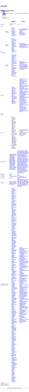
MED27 (13, 162)
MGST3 (27, 161)
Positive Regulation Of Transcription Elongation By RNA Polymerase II (14, 63)
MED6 (13, 164)
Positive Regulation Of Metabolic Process (14, 344)
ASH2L (26, 150)
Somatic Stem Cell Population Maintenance (14, 298)
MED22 (10, 161)
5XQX (24, 183)
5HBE (27, 181)
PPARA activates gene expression (14, 88)
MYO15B (19, 162)
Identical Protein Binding (23, 47)
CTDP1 (10, 156)
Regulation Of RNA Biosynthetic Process (14, 280)
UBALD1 (11, 169)
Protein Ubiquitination (14, 59)
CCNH (18, 152)
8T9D (15, 183)
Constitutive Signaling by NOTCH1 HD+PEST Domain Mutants (23, 92)
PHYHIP (13, 166)
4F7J (20, 180)
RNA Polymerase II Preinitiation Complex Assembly (14, 68)
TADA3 (21, 167)
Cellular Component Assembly (14, 380)
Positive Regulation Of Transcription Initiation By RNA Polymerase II (14, 73)
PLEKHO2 (19, 164)
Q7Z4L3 (18, 178)
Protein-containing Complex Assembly (13, 284)
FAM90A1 (23, 155)
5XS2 (27, 183)
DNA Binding (21, 259)
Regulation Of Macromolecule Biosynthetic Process (14, 365)
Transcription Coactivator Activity (14, 330)
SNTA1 (10, 168)
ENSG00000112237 (20, 176)
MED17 (13, 159)
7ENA (13, 181)
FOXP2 (26, 155)
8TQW (10, 184)
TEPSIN (18, 168)
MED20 (13, 160)
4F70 (18, 180)
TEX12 (21, 168)
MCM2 (18, 161)
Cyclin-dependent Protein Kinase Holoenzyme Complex (23, 29)
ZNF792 (21, 172)
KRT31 (24, 159)
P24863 (25, 177)
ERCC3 (18, 154)
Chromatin (21, 272)
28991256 (14, 141)
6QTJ (21, 184)
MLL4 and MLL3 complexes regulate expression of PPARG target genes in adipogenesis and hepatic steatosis (23, 103)
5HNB (23, 182)
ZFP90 (26, 170)
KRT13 (23, 158)
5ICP (18, 183)
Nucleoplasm (14, 31)
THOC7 (13, 168)
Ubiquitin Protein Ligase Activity (14, 51)
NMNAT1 (19, 163)
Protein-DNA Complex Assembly (14, 244)
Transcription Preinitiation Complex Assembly (14, 225)
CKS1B (21, 153)
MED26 (10, 162)
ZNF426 (21, 171)
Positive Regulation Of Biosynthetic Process (14, 302)
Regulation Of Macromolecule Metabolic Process (24, 270)
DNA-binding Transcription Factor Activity (23, 317)
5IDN (20, 183)
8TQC (23, 185)
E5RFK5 (18, 177)
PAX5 (25, 163)
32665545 (13, 119)
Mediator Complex (13, 33)
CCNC (23, 21)
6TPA (27, 184)
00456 (18, 175)
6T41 (25, 184)
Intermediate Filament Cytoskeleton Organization (23, 254)
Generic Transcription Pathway (14, 90)
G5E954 (22, 177)
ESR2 (21, 154)
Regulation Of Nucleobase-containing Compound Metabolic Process (14, 315)
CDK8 (10, 155)
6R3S (23, 184)
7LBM (13, 182)
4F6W (27, 179)
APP (10, 154)
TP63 (24, 168)
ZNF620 (24, 171)
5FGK (25, 181)
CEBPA (13, 155)
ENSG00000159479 (13, 176)
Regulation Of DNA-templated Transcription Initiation (14, 199)
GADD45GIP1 (23, 156)
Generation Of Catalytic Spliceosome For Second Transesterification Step (23, 261)
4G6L (18, 181)
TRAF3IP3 (19, 169)
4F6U (25, 179)
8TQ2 (21, 185)
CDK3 (21, 152)
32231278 (21, 135)
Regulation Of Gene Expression (22, 281)
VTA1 (23, 170)
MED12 (10, 159)
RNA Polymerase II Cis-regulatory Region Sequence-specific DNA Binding (14, 41)
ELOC (13, 156)
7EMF (10, 181)
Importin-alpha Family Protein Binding (23, 310)
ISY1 (21, 158)
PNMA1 (10, 167)
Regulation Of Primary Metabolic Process (14, 368)
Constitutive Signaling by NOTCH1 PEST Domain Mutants (23, 89)
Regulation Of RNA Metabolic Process (14, 306)
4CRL (21, 179)
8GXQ (10, 183)
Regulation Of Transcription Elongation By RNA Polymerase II (14, 235)
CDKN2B (26, 152)
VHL (21, 170)
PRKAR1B (15, 167)
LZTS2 (21, 160)
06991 (10, 175)
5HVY (25, 182)
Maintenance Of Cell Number (14, 341)
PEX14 (10, 166)
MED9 (13, 165)
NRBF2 (22, 163)
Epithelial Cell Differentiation (22, 305)
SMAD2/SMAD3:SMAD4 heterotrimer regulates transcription (24, 86)
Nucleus (13, 30)
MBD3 (23, 160)
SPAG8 (18, 167)
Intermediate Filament (23, 258)
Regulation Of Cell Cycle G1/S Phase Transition (23, 287)
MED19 (10, 160)
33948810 (24, 133)
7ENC (15, 181)
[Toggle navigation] (0, 9)
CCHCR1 (26, 151)
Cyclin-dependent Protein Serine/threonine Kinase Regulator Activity (23, 45)
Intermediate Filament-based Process (23, 256)
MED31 (10, 164)
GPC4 (22, 157)
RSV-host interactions (14, 103)
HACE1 (24, 157)
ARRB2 (12, 154)
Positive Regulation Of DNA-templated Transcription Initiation (14, 194)
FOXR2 (18, 156)
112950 (10, 173)
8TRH (13, 184)
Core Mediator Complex (14, 35)
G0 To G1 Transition (23, 64)
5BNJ (20, 181)
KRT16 (18, 159)
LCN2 (18, 160)
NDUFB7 (22, 162)
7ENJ (10, 182)
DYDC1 (26, 153)
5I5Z (28, 182)
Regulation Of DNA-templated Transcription (14, 276)
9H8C (18, 186)
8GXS (13, 183)
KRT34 (27, 159)
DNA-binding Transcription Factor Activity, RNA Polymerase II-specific (24, 299)
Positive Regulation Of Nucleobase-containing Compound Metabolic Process (14, 294)
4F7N (24, 180)
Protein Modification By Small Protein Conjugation (14, 334)
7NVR (15, 182)
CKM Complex (22, 34)
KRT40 (13, 157)
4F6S (23, 179)
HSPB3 (10, 157)
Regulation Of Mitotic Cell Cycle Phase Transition (23, 314)
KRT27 (21, 159)
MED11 (13, 158)
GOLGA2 (19, 157)
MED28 (10, 163)
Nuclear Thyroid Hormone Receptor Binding (13, 372)
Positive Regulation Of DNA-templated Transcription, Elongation (14, 230)
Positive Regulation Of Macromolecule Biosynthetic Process (14, 288)
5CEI (23, 181)
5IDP (22, 183)
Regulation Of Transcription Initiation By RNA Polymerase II (14, 215)
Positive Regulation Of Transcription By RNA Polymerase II (23, 68)
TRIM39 (22, 169)
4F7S (26, 180)
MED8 (13, 21)
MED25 (13, 161)
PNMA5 (25, 164)
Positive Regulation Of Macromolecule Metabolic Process (14, 322)
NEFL (26, 162)
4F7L (22, 180)
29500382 (13, 139)
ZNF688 (18, 172)
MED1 (10, 158)
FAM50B (19, 155)
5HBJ (21, 182)
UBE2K (18, 170)
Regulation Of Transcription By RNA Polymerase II (14, 56)
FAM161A (24, 154)
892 (18, 173)
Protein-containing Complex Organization (14, 310)
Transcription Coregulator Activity (14, 46)
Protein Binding (13, 49)
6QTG (18, 184)
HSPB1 (18, 158)
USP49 (14, 169)
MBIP (26, 160)
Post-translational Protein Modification (14, 326)
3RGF (18, 179)
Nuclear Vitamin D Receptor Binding (13, 348)
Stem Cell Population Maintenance (14, 338)
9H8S (21, 186)
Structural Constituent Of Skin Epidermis (23, 252)
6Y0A (18, 185)
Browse (4, 11)
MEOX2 (24, 161)
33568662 (26, 129)
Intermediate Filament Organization (23, 249)
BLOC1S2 (19, 151)
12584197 (4, 14)
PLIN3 (22, 164)
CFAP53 (18, 153)
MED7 (10, 165)
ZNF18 (18, 171)
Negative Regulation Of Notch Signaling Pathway (23, 66)
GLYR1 (27, 156)
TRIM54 (26, 169)
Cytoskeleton (21, 273)
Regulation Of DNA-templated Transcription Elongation (14, 240)
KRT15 (26, 158)
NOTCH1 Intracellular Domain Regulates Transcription (23, 81)
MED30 (13, 163)
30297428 (21, 131)
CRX (24, 153)
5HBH (18, 182)
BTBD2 (22, 151)
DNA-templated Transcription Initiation (14, 377)
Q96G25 (10, 177)
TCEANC (25, 167)
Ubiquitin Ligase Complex (13, 28)
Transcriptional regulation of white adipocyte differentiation (24, 95)
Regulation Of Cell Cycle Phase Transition (23, 320)
